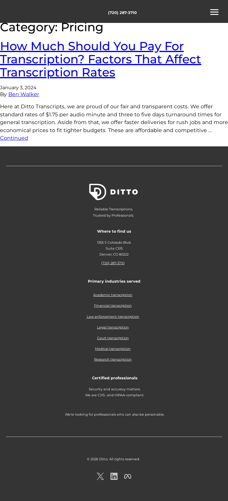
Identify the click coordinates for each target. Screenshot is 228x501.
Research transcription (113, 359)
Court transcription (113, 338)
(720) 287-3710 (122, 12)
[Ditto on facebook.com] (127, 478)
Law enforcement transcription (113, 316)
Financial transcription (113, 305)
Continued (14, 138)
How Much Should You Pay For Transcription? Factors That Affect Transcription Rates (100, 59)
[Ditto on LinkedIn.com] (114, 478)
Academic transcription (112, 295)
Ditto (24, 12)
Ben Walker (23, 94)
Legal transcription (113, 327)
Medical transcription (113, 349)
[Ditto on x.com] (100, 478)
